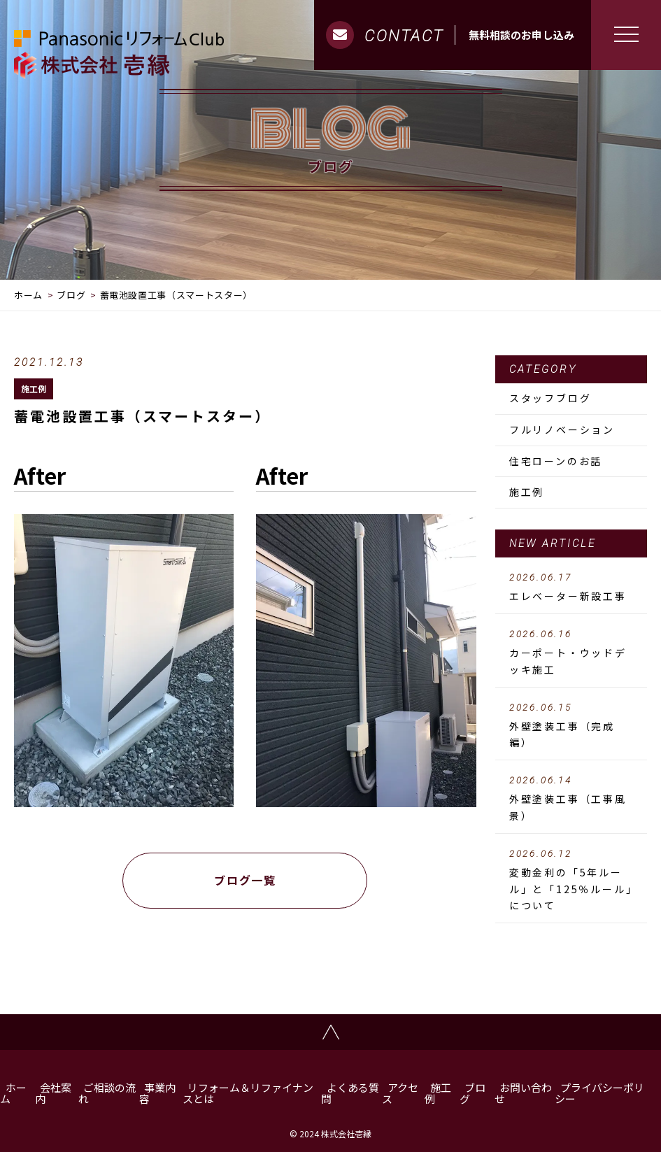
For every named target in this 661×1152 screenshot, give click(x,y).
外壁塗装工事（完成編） (571, 726)
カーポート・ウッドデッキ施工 (571, 652)
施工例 (33, 388)
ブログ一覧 (245, 880)
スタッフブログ (550, 398)
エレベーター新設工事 (571, 587)
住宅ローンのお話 (555, 461)
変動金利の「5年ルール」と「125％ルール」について (571, 880)
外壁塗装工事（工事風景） (571, 799)
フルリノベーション (562, 429)
